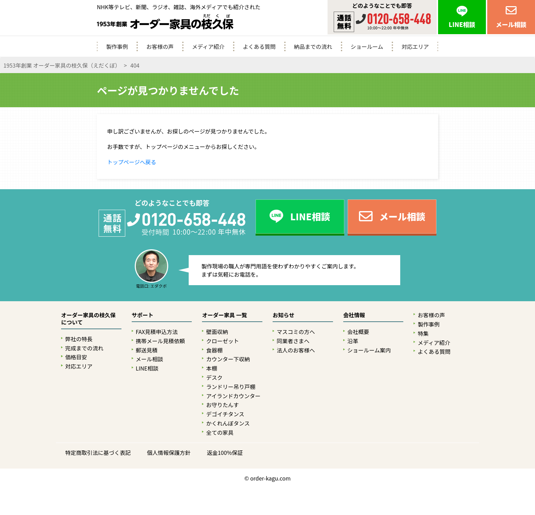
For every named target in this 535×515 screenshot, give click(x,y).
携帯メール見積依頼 (160, 341)
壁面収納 (217, 331)
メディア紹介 (208, 46)
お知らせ (283, 315)
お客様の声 (160, 46)
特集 (423, 333)
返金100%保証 (225, 452)
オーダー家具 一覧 (224, 315)
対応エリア (415, 46)
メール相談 (149, 359)
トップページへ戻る (131, 162)
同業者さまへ (293, 341)
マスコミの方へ (296, 331)
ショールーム (367, 46)
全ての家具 (219, 432)
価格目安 (76, 357)
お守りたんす (222, 404)
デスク (214, 377)
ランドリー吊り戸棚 (230, 386)
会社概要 (358, 331)
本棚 (211, 368)
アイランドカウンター (233, 396)
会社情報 (354, 315)
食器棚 (214, 350)
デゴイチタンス (225, 414)
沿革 (352, 341)
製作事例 (117, 46)
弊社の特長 (78, 339)
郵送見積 (147, 350)
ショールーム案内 (369, 350)
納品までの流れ (313, 46)
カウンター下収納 (228, 359)
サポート (143, 315)
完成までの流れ (84, 348)
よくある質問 (259, 46)
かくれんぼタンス (228, 423)
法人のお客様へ (296, 350)
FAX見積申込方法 (157, 331)
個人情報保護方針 (169, 452)
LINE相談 (147, 368)
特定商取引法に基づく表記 (98, 452)
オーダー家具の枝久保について (88, 318)
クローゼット (222, 341)
